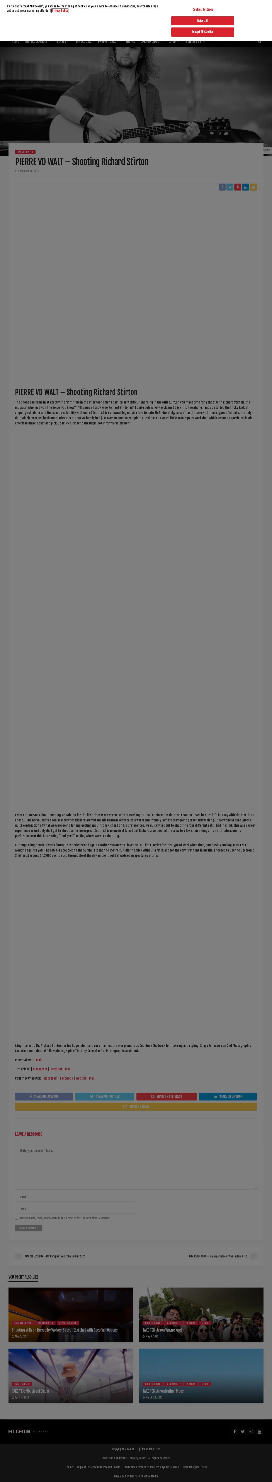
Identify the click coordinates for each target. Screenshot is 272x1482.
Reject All (202, 16)
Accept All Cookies (202, 28)
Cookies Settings (202, 5)
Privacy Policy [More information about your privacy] (60, 6)
